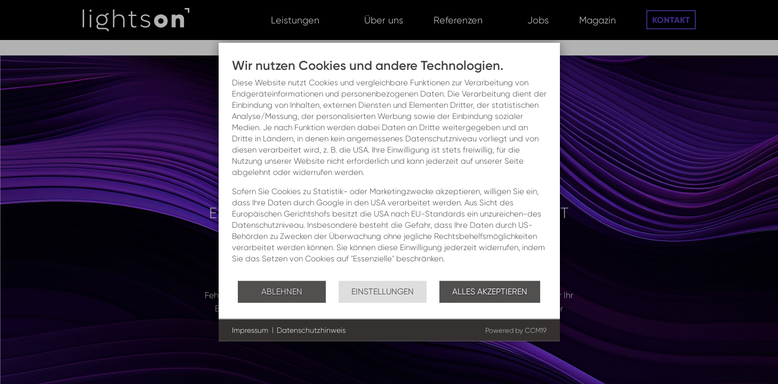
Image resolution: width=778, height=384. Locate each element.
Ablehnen (281, 291)
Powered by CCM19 (516, 330)
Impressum (250, 329)
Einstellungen (382, 291)
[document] (389, 168)
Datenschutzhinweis (311, 329)
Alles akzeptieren (489, 291)
